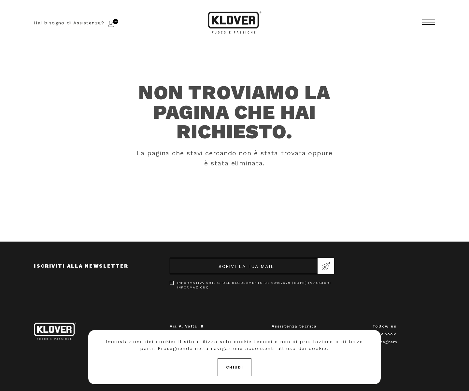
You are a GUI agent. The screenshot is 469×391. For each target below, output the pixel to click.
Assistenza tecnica (294, 326)
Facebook (384, 334)
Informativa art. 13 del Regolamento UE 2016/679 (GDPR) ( (254, 285)
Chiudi (234, 367)
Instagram (385, 342)
